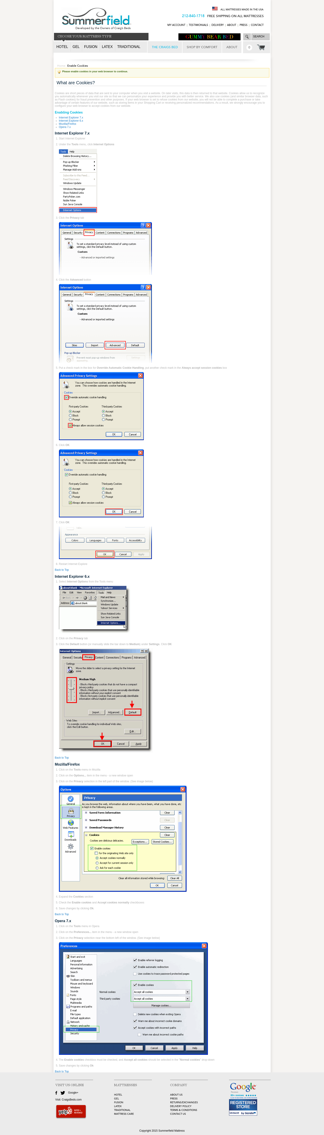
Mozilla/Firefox (67, 123)
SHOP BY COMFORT (202, 47)
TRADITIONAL (122, 1110)
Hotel (62, 47)
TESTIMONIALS (198, 25)
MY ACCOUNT (176, 25)
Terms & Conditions (183, 1110)
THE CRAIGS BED (165, 47)
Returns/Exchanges (184, 1102)
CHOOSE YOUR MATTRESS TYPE (84, 36)
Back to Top (62, 569)
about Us (176, 1094)
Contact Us (178, 1113)
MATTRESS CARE (124, 1113)
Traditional (128, 47)
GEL (116, 1098)
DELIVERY (218, 25)
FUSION (118, 1102)
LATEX (118, 1106)
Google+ (73, 1092)
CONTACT (257, 25)
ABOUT (231, 25)
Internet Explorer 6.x (71, 120)
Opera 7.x (65, 127)
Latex (107, 47)
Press (244, 25)
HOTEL (118, 1094)
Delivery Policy (180, 1106)
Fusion (90, 47)
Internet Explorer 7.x (71, 117)
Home (61, 66)
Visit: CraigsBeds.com (68, 1099)
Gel (76, 47)
